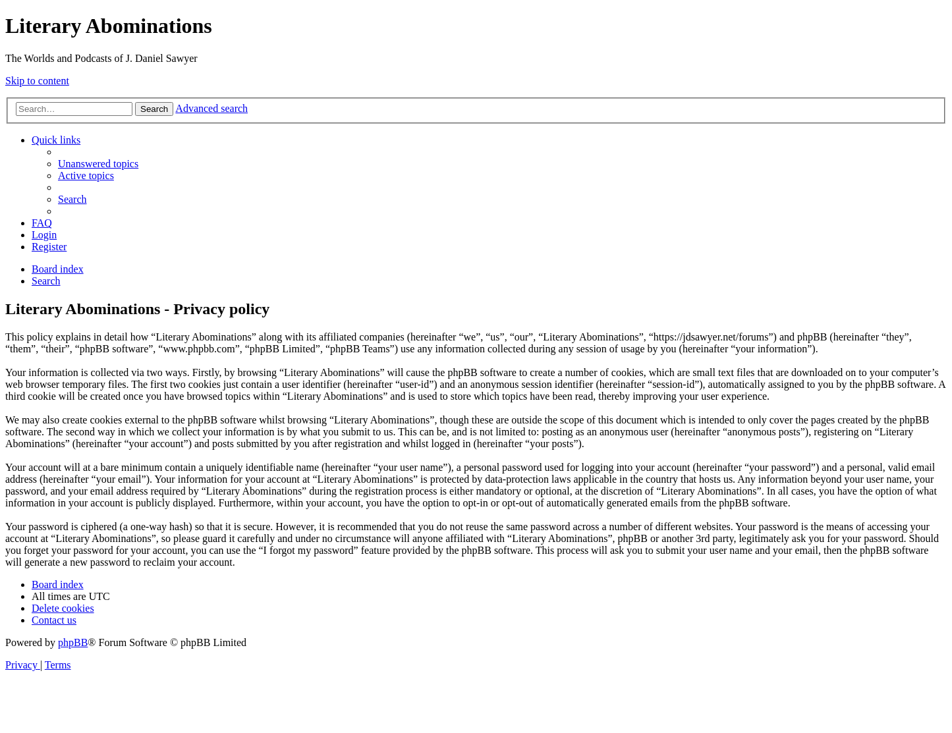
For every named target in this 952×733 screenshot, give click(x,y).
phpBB (73, 642)
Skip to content (37, 80)
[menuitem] (98, 163)
